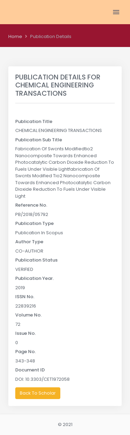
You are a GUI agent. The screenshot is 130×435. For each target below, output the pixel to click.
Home (15, 36)
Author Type (29, 241)
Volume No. (28, 315)
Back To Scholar (38, 393)
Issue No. (25, 333)
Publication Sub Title (38, 139)
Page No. (25, 351)
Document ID (30, 370)
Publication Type (34, 223)
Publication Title (33, 121)
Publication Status (36, 260)
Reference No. (31, 205)
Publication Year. (34, 278)
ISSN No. (24, 296)
